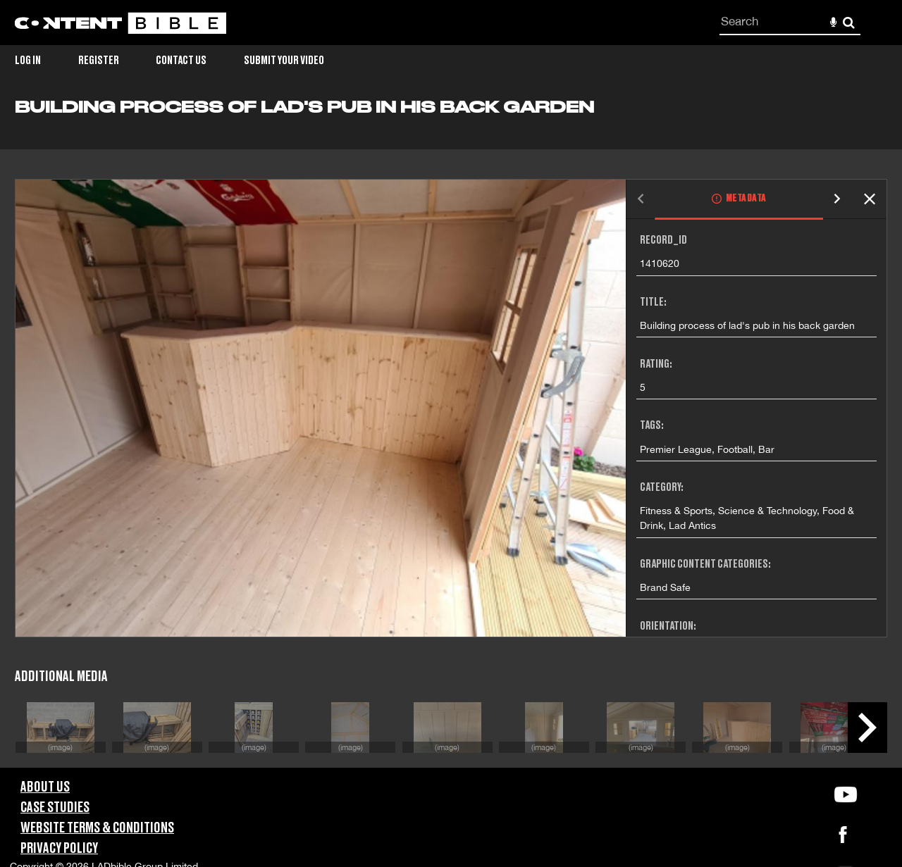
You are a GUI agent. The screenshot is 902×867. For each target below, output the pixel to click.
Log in (28, 60)
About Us (45, 787)
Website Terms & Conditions (97, 828)
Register (98, 60)
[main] (451, 433)
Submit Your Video (284, 60)
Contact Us (181, 60)
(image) (60, 746)
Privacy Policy (59, 849)
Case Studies (54, 808)
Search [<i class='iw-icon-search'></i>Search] (849, 22)
